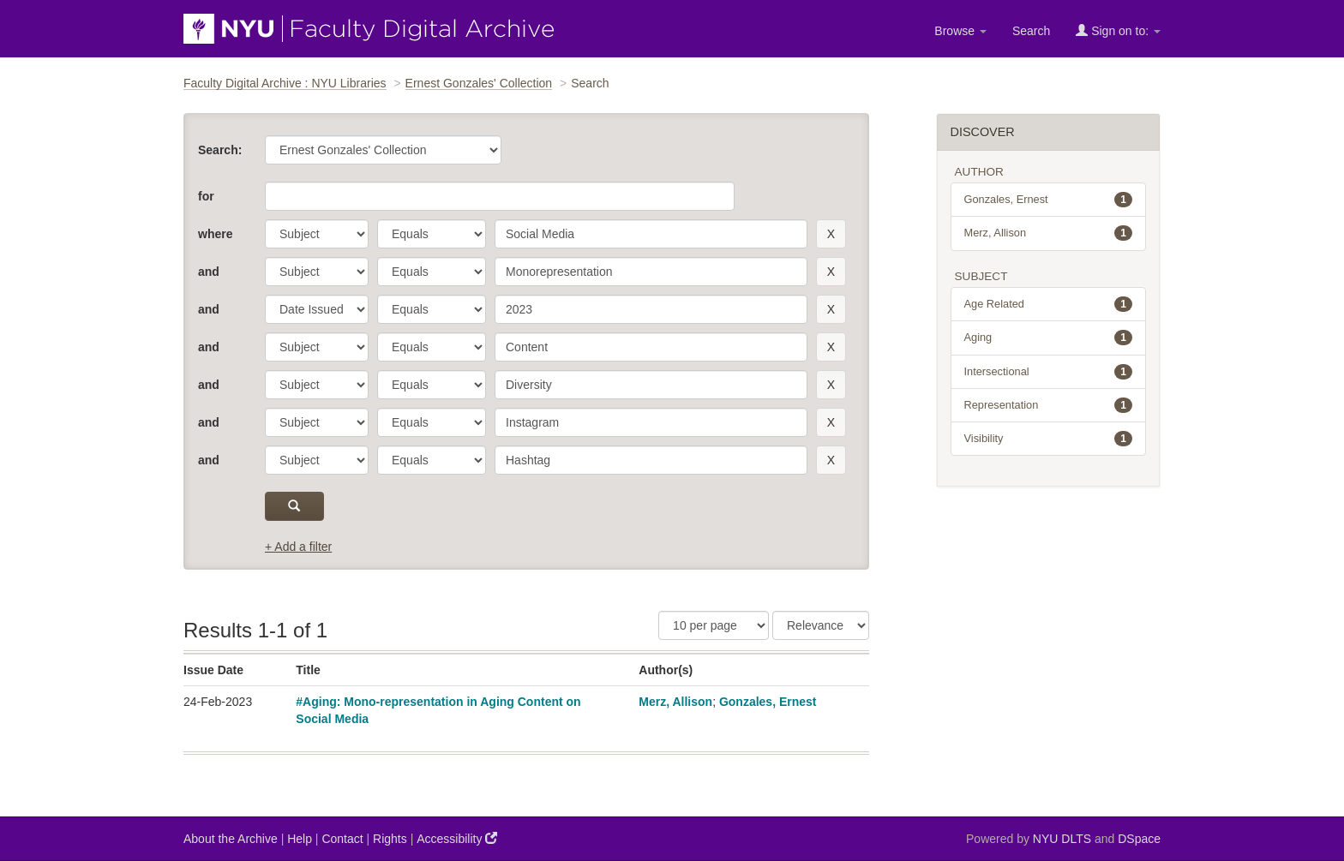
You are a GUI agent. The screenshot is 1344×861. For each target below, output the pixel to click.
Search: (220, 150)
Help (299, 839)
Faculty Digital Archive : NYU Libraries (285, 83)
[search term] (651, 233)
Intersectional (1048, 372)
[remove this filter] (831, 233)
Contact (342, 839)
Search (1031, 31)
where (215, 234)
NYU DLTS (1062, 839)
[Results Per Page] (713, 625)
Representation (1048, 405)
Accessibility (457, 838)
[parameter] (317, 233)
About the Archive (230, 839)
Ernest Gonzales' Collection (479, 83)
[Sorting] (820, 625)
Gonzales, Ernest (768, 702)
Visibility (1048, 438)
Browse (960, 31)
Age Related (1048, 304)
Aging (1048, 337)
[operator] (431, 233)
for (206, 196)
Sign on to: (1118, 30)
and (208, 271)
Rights (390, 839)
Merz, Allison (675, 702)
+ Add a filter (298, 546)
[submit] (294, 506)
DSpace (1139, 839)
